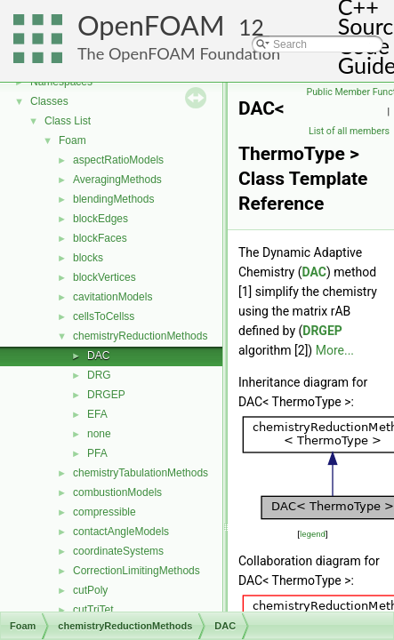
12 (251, 27)
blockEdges (100, 218)
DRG (99, 375)
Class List (67, 121)
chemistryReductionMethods (140, 336)
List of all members (349, 131)
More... (335, 350)
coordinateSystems (118, 551)
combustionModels (117, 492)
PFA (97, 453)
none (99, 434)
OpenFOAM (151, 25)
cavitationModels (112, 297)
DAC (98, 355)
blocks (88, 258)
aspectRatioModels (118, 160)
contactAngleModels (121, 531)
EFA (97, 414)
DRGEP (106, 394)
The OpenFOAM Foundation (178, 53)
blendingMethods (113, 199)
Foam (72, 140)
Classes (49, 101)
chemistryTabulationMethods (140, 473)
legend (313, 534)
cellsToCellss (103, 316)
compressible (104, 512)
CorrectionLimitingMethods (136, 570)
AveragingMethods (117, 179)
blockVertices (104, 277)
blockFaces (100, 238)
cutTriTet (93, 610)
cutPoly (90, 590)
